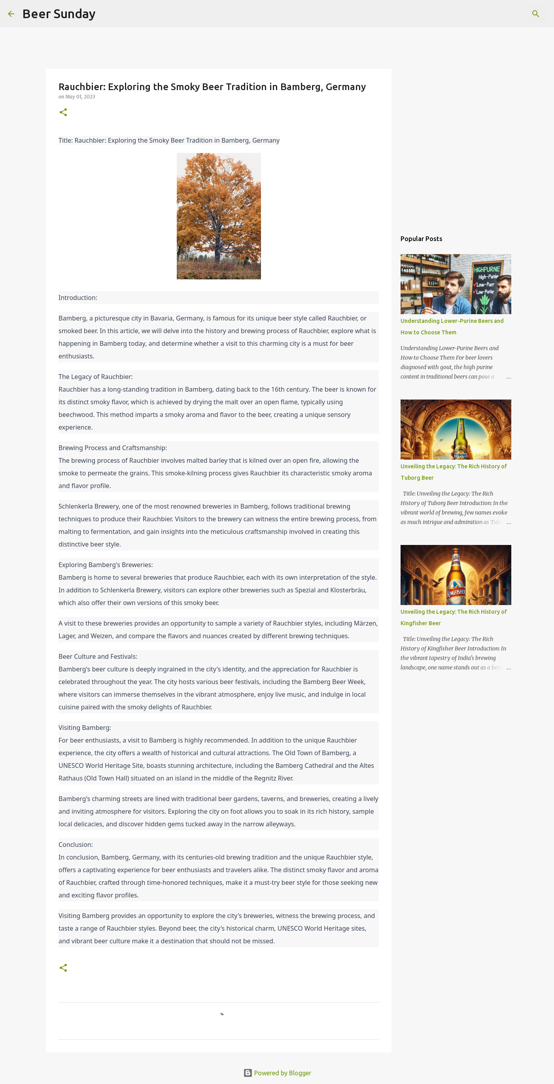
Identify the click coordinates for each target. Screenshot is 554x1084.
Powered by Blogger (277, 1072)
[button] (63, 112)
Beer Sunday (59, 13)
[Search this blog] (506, 13)
